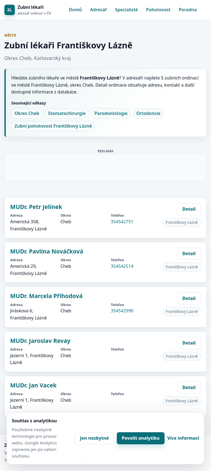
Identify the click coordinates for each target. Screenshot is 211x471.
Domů (75, 10)
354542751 (122, 222)
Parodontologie (111, 113)
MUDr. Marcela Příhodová (46, 296)
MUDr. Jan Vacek (33, 385)
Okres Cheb (27, 113)
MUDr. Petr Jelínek (36, 207)
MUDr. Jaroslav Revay (40, 341)
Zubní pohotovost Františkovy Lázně (53, 126)
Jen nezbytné (94, 438)
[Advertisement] (106, 166)
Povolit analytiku (141, 438)
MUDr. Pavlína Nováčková (46, 251)
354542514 (122, 266)
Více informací (183, 438)
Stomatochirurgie (67, 113)
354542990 (122, 311)
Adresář (98, 10)
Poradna (188, 10)
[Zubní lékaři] (27, 10)
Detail (189, 209)
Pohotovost (158, 10)
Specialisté (126, 10)
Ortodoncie (148, 113)
